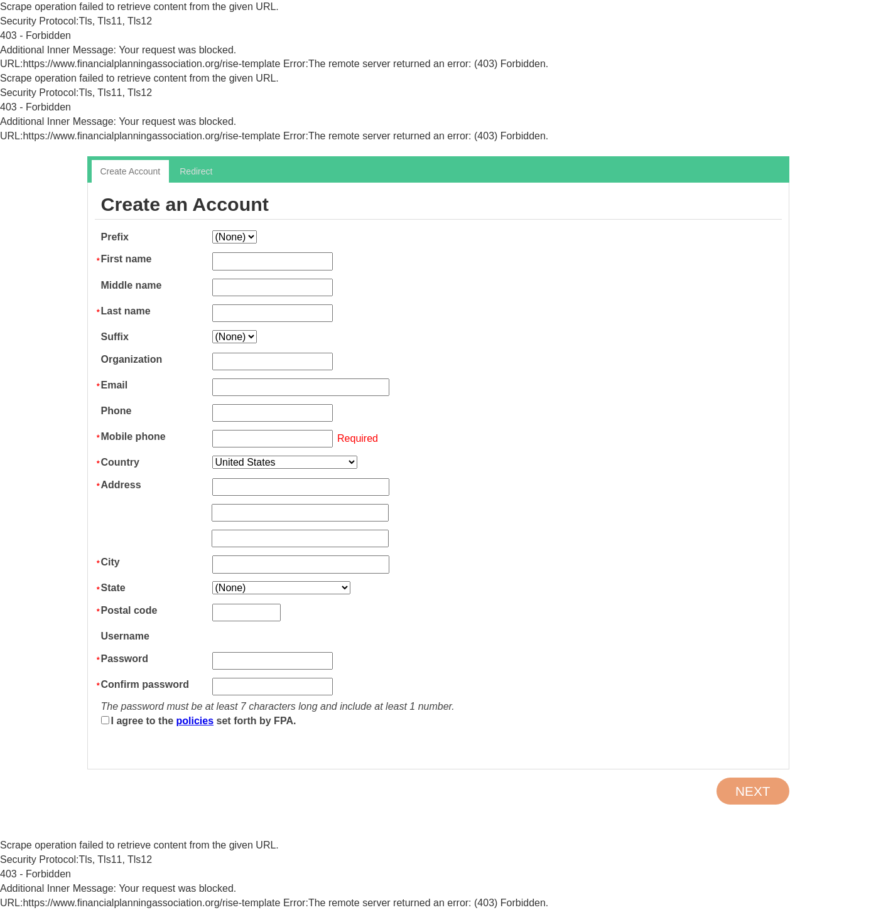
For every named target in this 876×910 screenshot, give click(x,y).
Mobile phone (133, 436)
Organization (132, 359)
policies (195, 720)
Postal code (129, 610)
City (110, 562)
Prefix (115, 237)
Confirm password (145, 684)
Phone (116, 410)
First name (126, 259)
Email (114, 385)
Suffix (115, 336)
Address (121, 484)
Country (120, 462)
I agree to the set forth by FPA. (203, 720)
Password (125, 658)
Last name (126, 311)
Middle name (131, 285)
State (113, 587)
